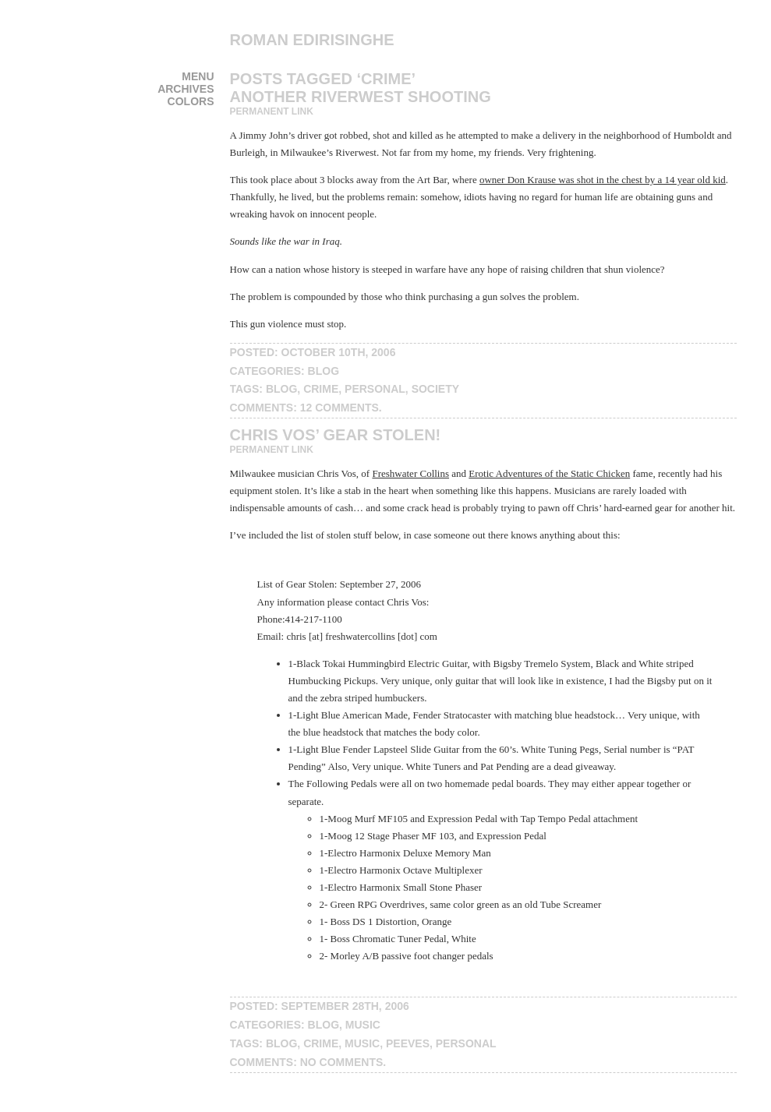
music (362, 1024)
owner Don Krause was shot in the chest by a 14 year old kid (602, 179)
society (435, 389)
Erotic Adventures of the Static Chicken (549, 473)
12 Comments (339, 407)
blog (323, 371)
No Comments (342, 1062)
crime (320, 389)
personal (375, 389)
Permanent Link (271, 111)
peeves (408, 1043)
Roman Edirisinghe (312, 39)
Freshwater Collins (410, 473)
